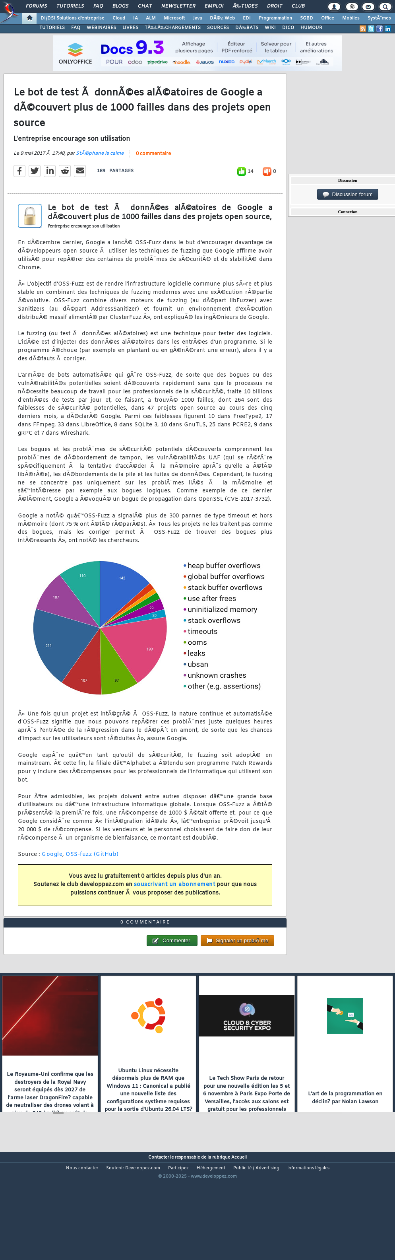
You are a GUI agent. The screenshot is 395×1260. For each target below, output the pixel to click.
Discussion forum (348, 194)
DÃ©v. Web (222, 18)
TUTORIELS (52, 28)
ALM (151, 18)
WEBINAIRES (101, 28)
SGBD (306, 18)
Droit (274, 6)
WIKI (270, 28)
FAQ (98, 6)
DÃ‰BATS (246, 28)
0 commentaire (153, 169)
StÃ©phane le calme (100, 168)
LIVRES (130, 28)
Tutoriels (70, 6)
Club (298, 6)
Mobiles (351, 18)
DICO (288, 28)
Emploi (214, 6)
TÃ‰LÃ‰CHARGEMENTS (173, 28)
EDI (247, 18)
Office (327, 18)
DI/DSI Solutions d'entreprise (73, 18)
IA (135, 18)
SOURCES (218, 28)
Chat (145, 6)
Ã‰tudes (245, 6)
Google (52, 869)
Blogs (120, 6)
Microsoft (174, 18)
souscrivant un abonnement (174, 899)
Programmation (275, 18)
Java (197, 18)
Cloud (118, 18)
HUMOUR (311, 28)
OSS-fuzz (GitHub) (92, 869)
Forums (36, 6)
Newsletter (178, 6)
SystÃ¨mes (379, 18)
